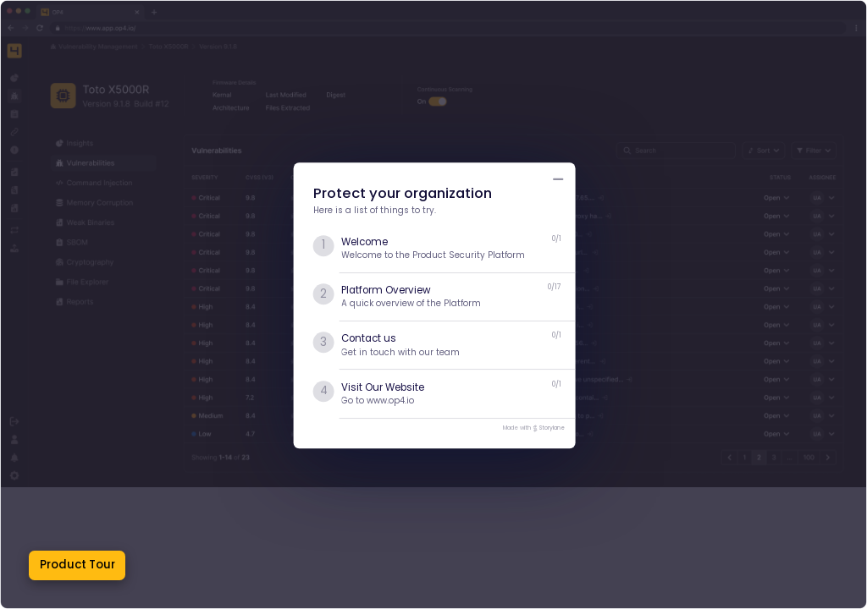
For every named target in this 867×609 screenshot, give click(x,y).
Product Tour (77, 565)
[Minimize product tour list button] (558, 179)
